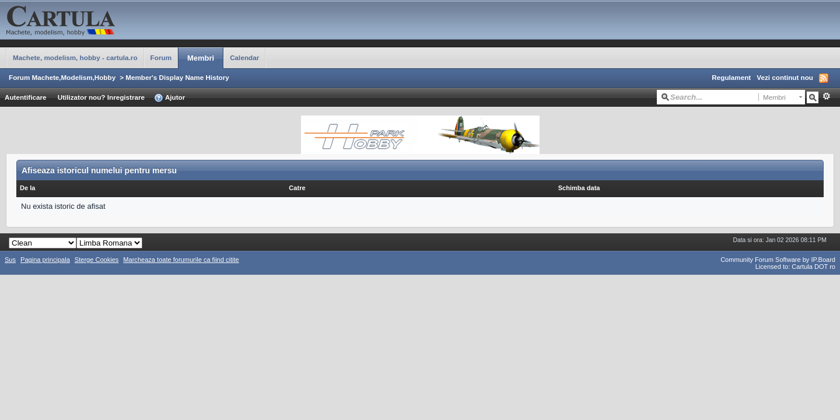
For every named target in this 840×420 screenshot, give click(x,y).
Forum (161, 57)
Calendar (244, 57)
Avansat (826, 96)
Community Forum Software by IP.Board (777, 259)
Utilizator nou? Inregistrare (101, 97)
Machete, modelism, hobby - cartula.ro (75, 57)
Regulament (731, 77)
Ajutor (169, 98)
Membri (200, 58)
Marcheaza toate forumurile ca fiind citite (181, 259)
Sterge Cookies (97, 259)
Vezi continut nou (785, 77)
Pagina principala (45, 259)
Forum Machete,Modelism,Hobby (62, 77)
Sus (10, 259)
